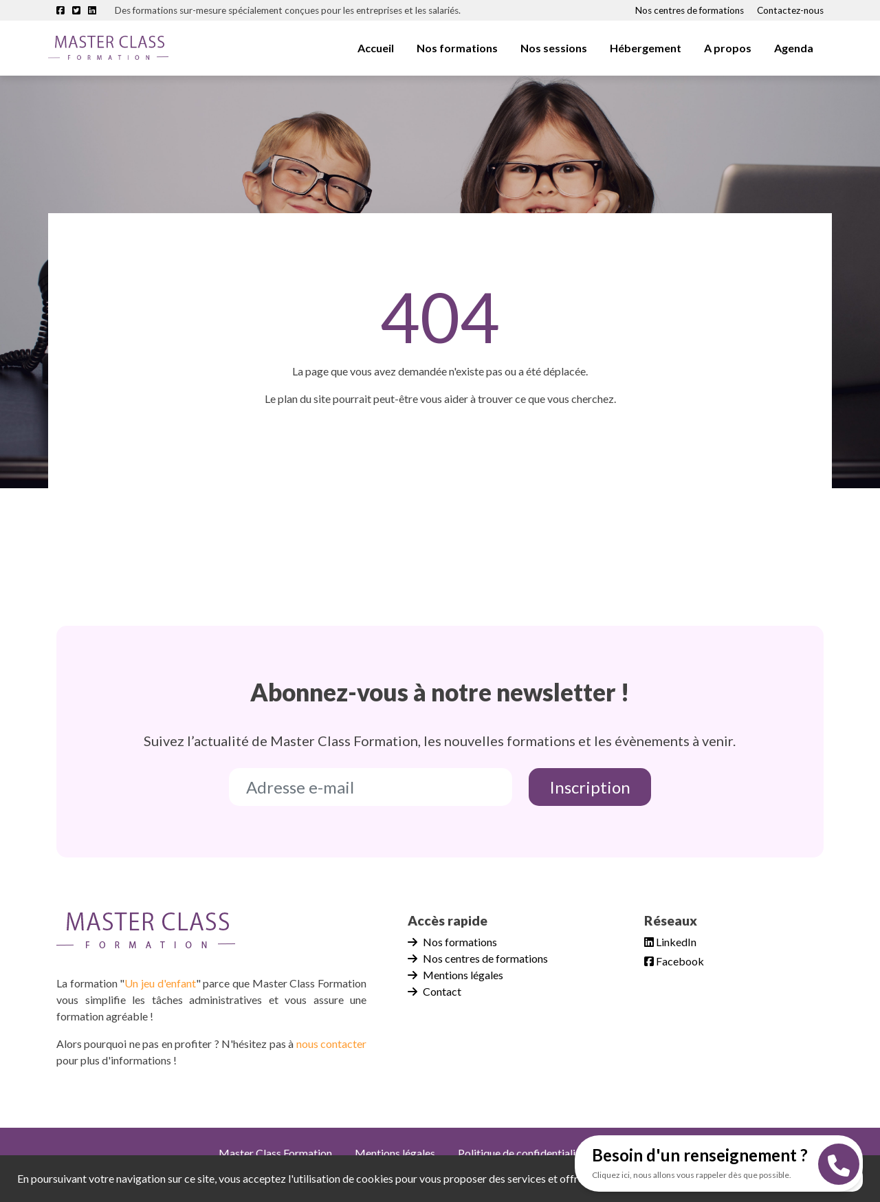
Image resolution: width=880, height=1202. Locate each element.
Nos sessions (553, 47)
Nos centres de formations (689, 10)
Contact (434, 991)
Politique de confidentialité (521, 1152)
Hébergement (645, 47)
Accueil (376, 47)
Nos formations (457, 47)
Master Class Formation (275, 1152)
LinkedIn (670, 941)
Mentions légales (455, 974)
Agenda (793, 47)
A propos (727, 47)
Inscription (589, 787)
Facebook (674, 961)
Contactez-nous (790, 10)
